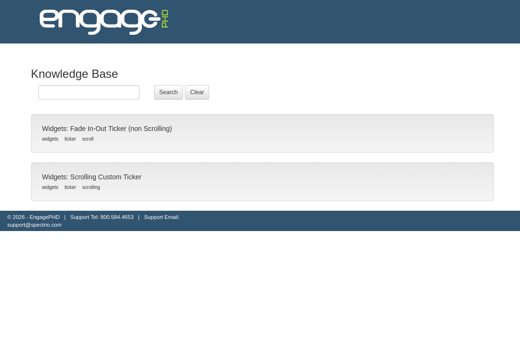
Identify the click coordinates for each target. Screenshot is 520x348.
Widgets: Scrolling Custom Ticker (92, 177)
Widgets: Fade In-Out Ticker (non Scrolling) (107, 128)
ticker (70, 139)
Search (168, 92)
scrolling (91, 187)
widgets (50, 139)
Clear (197, 92)
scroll (87, 139)
